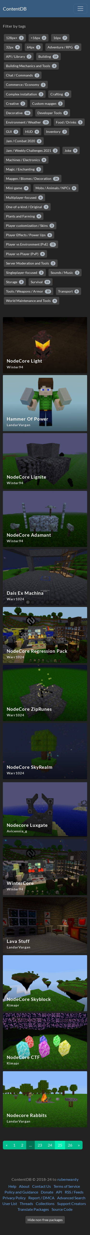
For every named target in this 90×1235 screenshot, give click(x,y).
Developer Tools (52, 113)
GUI (12, 131)
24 (50, 1145)
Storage (15, 282)
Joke (71, 150)
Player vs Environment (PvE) (31, 244)
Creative (15, 103)
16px (60, 38)
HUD (32, 131)
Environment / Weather (27, 122)
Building (48, 56)
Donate (47, 1192)
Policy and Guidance (21, 1192)
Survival (41, 282)
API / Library (18, 56)
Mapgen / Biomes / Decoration (32, 178)
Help (12, 1186)
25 (60, 1145)
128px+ (15, 38)
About (24, 1186)
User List (9, 1203)
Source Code (62, 1209)
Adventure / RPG (63, 47)
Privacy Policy (14, 1197)
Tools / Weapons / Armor (28, 291)
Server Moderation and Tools (30, 263)
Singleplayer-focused (25, 273)
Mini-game (17, 188)
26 (70, 1145)
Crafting (59, 94)
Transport (68, 291)
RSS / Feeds (74, 1192)
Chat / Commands (22, 75)
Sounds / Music (65, 273)
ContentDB (15, 9)
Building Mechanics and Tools (31, 66)
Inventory (56, 131)
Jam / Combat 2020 (24, 141)
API (59, 1192)
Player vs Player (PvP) (25, 254)
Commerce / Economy (26, 84)
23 (40, 1145)
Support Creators (71, 1203)
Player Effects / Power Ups (29, 235)
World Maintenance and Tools (31, 301)
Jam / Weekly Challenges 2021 (32, 150)
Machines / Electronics (26, 160)
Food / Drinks (69, 122)
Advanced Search (71, 1197)
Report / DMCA (41, 1197)
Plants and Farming (23, 216)
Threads (26, 1203)
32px (13, 47)
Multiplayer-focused (24, 197)
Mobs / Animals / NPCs (56, 188)
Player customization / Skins (30, 225)
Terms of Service (67, 1186)
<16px (39, 38)
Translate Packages (33, 1209)
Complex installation (24, 94)
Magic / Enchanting (23, 169)
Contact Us (41, 1186)
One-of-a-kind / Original (27, 207)
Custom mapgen (47, 103)
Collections (45, 1203)
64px (34, 47)
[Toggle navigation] (80, 8)
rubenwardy (68, 1179)
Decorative (18, 113)
